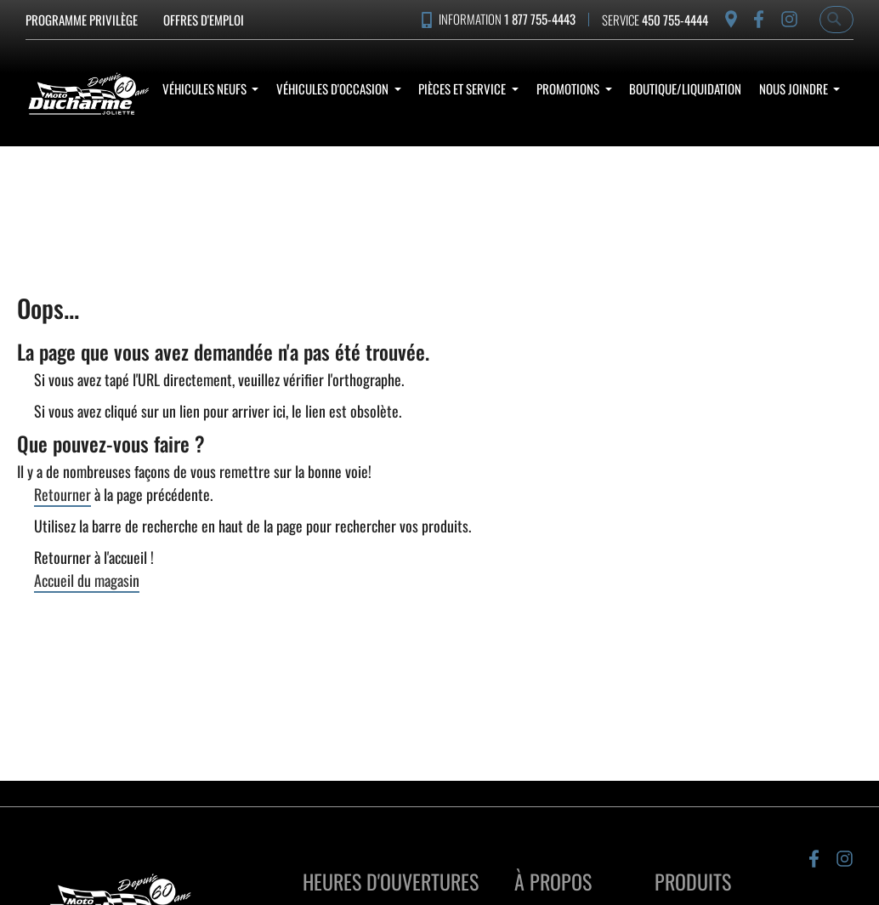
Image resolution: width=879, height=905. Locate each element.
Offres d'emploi (203, 19)
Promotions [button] (569, 88)
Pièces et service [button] (463, 88)
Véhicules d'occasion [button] (333, 88)
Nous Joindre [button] (795, 88)
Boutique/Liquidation (685, 88)
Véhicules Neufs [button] (205, 88)
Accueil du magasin (86, 580)
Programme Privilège (82, 19)
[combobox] (836, 19)
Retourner (62, 494)
